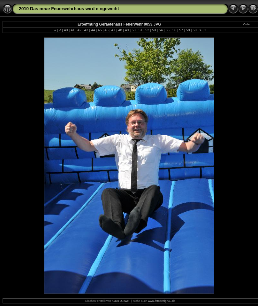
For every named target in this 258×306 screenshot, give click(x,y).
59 (195, 30)
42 (79, 30)
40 (66, 30)
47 (113, 30)
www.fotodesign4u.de (161, 300)
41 (72, 30)
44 (93, 30)
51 (140, 30)
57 (181, 30)
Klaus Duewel (120, 300)
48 (120, 30)
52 (147, 30)
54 (161, 30)
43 (86, 30)
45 (100, 30)
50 (133, 30)
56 (174, 30)
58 (188, 30)
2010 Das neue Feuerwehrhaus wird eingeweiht (69, 8)
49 (127, 30)
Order (247, 24)
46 (107, 30)
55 (168, 30)
